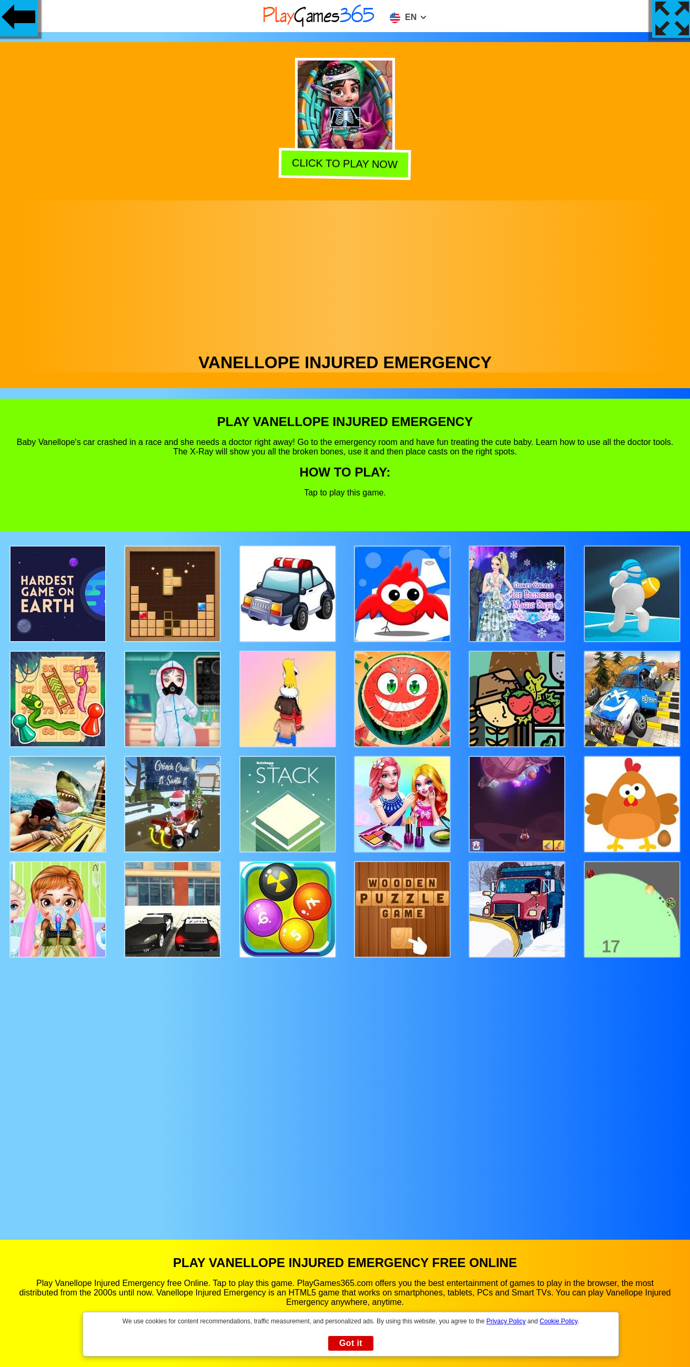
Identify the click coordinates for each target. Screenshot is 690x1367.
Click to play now (344, 165)
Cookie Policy (558, 1321)
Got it (350, 1343)
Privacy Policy (506, 1321)
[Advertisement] (345, 274)
